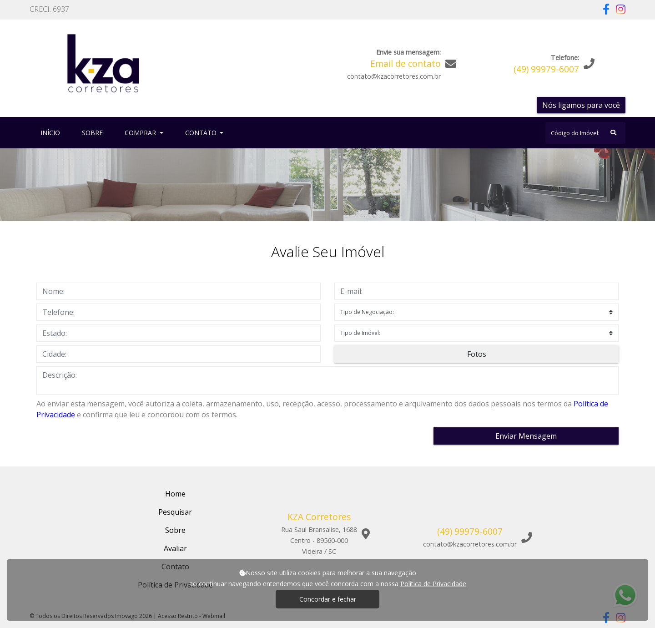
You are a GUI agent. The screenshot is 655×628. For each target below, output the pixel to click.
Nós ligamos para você (581, 105)
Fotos (476, 354)
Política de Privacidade (433, 583)
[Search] (585, 133)
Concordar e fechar (327, 599)
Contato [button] (201, 132)
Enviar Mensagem (526, 436)
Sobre (94, 132)
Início (52, 132)
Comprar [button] (141, 132)
